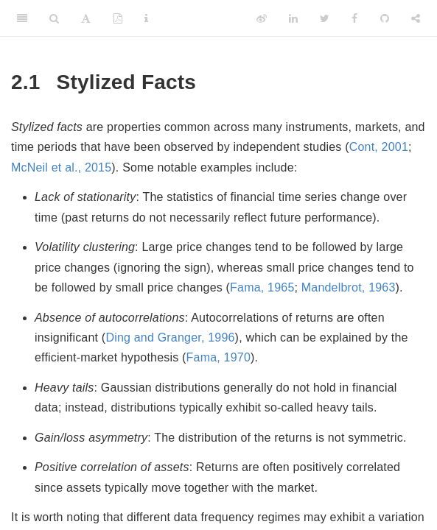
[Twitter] (324, 18)
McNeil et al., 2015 (61, 167)
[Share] (415, 18)
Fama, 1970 (218, 357)
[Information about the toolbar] (146, 18)
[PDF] (117, 18)
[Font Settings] (86, 18)
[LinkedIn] (293, 18)
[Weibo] (261, 18)
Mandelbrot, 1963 (348, 287)
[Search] (54, 18)
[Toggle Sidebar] (22, 18)
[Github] (384, 18)
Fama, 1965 (262, 287)
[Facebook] (354, 18)
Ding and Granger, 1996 (169, 337)
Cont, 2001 (378, 147)
